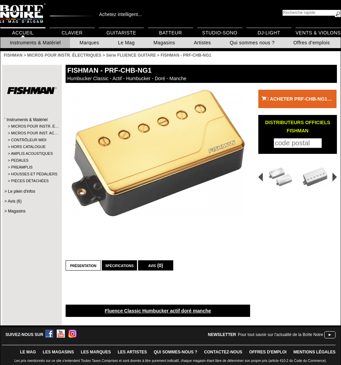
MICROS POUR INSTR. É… (31, 126)
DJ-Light (269, 32)
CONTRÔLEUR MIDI (28, 140)
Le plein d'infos (21, 191)
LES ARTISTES (132, 352)
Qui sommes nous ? (252, 42)
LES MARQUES (96, 352)
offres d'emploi (268, 352)
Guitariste (121, 32)
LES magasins (58, 352)
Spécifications (119, 265)
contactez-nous (223, 352)
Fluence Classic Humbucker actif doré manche (158, 310)
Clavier (72, 32)
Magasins (164, 42)
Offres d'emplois (312, 42)
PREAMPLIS (21, 167)
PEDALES (19, 160)
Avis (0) (155, 265)
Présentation (83, 265)
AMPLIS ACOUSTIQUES (31, 153)
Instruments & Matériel (35, 42)
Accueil (22, 32)
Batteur (170, 32)
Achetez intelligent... (120, 14)
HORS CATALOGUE (28, 147)
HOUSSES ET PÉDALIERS (31, 174)
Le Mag (126, 42)
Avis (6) (15, 201)
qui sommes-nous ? (175, 352)
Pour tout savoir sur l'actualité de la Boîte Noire (280, 334)
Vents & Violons (318, 32)
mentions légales (315, 352)
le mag (28, 352)
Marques (89, 42)
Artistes (202, 42)
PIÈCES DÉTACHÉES (30, 181)
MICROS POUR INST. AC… (31, 133)
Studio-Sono (219, 32)
